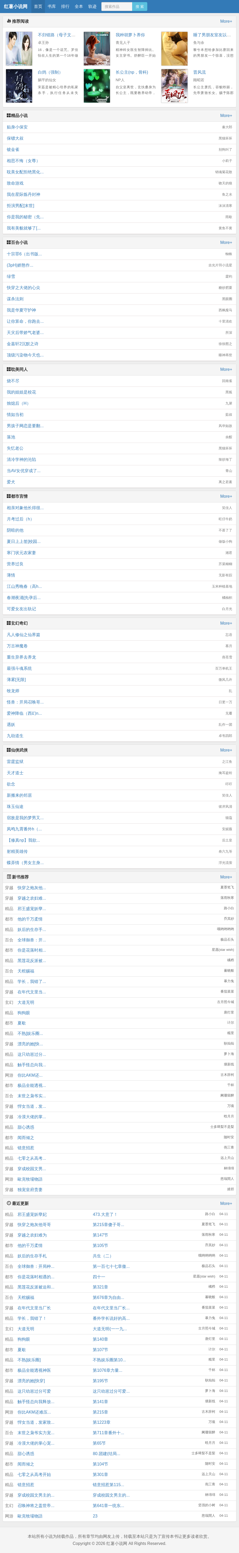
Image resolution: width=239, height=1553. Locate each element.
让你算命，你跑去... (119, 321)
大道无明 (26, 1002)
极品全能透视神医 (34, 1370)
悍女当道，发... (32, 1106)
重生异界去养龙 (119, 657)
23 (95, 1516)
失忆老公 (119, 448)
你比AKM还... (30, 1075)
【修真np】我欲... (119, 840)
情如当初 (119, 415)
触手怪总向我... (32, 1065)
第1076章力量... (107, 1370)
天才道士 (119, 773)
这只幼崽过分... (32, 1054)
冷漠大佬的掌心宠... (36, 1443)
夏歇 (22, 1023)
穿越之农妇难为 (32, 1235)
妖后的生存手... (32, 929)
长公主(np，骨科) (132, 72)
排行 (65, 6)
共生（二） (103, 1256)
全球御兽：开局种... (36, 1266)
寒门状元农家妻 (119, 553)
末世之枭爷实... (32, 1096)
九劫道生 (119, 736)
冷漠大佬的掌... (32, 1117)
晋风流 (199, 72)
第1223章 (101, 1422)
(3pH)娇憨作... (119, 265)
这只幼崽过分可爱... (111, 1391)
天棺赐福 (26, 971)
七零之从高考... (32, 1158)
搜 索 (140, 6)
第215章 (100, 1412)
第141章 (100, 1401)
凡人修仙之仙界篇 (119, 635)
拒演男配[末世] (119, 206)
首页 (38, 6)
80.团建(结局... (106, 1453)
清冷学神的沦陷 (119, 459)
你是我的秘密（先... (119, 217)
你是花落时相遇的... (36, 1277)
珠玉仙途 (119, 807)
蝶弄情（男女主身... (119, 863)
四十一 (99, 1277)
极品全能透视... (32, 1085)
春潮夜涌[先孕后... (119, 598)
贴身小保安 (119, 127)
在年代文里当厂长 (34, 1308)
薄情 (119, 575)
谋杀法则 (119, 299)
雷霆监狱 (119, 762)
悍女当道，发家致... (36, 1422)
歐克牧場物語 (30, 1179)
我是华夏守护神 (119, 310)
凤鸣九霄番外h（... (119, 829)
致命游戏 (119, 183)
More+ (226, 21)
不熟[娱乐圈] (29, 1360)
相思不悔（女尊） (119, 161)
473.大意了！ (105, 1214)
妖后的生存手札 (32, 1256)
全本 (79, 6)
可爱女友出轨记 (119, 609)
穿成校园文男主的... (36, 1495)
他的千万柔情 (30, 919)
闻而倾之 (26, 1137)
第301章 (100, 1474)
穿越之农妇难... (32, 898)
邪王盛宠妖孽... (32, 908)
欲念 (119, 784)
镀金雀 (119, 150)
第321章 (100, 1287)
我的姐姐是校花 (119, 392)
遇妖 (119, 725)
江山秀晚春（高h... (119, 586)
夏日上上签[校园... (119, 541)
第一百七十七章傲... (111, 1266)
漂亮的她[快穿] (31, 1381)
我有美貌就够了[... (119, 228)
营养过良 (119, 564)
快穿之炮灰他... (32, 888)
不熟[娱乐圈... (30, 1033)
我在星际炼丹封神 (119, 194)
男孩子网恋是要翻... (119, 426)
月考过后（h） (119, 519)
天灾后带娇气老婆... (119, 333)
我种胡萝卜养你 (130, 35)
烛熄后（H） (119, 403)
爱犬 (119, 482)
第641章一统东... (108, 1505)
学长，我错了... (32, 981)
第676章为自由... (108, 1297)
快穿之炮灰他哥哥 (34, 1224)
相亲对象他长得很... (119, 508)
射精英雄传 (119, 851)
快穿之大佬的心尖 (119, 288)
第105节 (100, 1245)
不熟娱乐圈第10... (109, 1360)
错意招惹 (26, 1148)
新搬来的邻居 (119, 795)
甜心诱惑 (26, 1127)
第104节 (100, 1464)
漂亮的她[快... (30, 1044)
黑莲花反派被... (32, 960)
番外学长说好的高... (111, 1318)
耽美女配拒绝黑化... (119, 172)
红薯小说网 (15, 6)
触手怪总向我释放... (36, 1401)
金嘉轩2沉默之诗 (119, 344)
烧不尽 (119, 381)
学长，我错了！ (32, 1318)
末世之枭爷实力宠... (36, 1433)
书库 (52, 6)
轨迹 (92, 6)
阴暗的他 (119, 530)
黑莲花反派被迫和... (36, 1287)
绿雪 (119, 276)
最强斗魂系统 (119, 668)
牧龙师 (119, 691)
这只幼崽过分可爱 (34, 1391)
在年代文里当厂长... (111, 1308)
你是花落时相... (32, 950)
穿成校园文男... (32, 1169)
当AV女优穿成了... (119, 471)
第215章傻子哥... (108, 1224)
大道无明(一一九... (110, 1329)
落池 (119, 437)
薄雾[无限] (119, 680)
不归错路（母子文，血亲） (63, 35)
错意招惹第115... (108, 1484)
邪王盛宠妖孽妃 (32, 1214)
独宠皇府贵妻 (30, 1189)
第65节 (99, 1443)
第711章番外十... (108, 1433)
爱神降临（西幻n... (119, 713)
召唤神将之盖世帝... (36, 1505)
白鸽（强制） (50, 72)
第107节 (100, 1349)
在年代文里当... (32, 992)
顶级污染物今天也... (119, 355)
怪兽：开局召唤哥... (119, 702)
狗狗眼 (24, 1013)
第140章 (100, 1339)
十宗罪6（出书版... (119, 254)
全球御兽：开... (32, 940)
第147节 (100, 1235)
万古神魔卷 (119, 646)
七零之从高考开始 (34, 1474)
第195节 (100, 1381)
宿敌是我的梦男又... (119, 818)
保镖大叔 (119, 138)
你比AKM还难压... (34, 1412)
